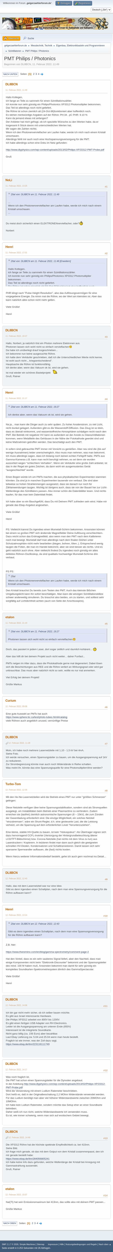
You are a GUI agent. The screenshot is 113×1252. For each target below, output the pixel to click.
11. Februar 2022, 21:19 (16, 623)
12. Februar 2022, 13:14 (16, 915)
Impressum (53, 1244)
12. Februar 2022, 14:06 (16, 1005)
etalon (9, 617)
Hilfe (62, 1244)
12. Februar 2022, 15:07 (16, 1194)
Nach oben (9, 1223)
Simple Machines (27, 1244)
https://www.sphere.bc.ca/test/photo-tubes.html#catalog (36, 717)
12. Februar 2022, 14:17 (16, 1069)
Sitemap (40, 1244)
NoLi (8, 180)
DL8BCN (11, 84)
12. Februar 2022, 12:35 (16, 790)
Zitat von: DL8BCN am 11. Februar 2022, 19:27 (35, 407)
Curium (10, 700)
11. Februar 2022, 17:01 (16, 252)
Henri (9, 246)
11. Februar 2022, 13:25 (16, 186)
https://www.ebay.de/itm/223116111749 (27, 1044)
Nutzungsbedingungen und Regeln (81, 1244)
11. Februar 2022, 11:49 (16, 90)
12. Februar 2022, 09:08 (16, 706)
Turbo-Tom (13, 784)
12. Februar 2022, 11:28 (19, 743)
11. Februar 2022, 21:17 (16, 398)
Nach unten (10, 74)
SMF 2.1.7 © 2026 (10, 1244)
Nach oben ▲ (105, 1244)
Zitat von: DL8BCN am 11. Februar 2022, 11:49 (35, 194)
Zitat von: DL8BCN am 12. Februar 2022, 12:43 (35, 924)
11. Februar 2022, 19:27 (16, 336)
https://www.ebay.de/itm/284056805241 (27, 1158)
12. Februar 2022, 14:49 (19, 1137)
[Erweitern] (65, 261)
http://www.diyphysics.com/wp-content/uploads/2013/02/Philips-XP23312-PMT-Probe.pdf (55, 149)
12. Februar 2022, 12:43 (16, 878)
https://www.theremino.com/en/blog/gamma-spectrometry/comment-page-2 (47, 951)
